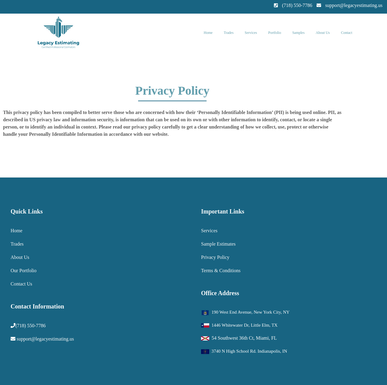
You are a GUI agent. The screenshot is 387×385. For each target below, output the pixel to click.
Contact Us (21, 283)
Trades (228, 33)
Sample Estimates (218, 243)
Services (251, 33)
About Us (323, 33)
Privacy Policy (215, 257)
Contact (346, 33)
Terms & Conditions (220, 270)
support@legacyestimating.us (45, 338)
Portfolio (274, 33)
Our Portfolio (24, 270)
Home (208, 33)
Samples (298, 33)
